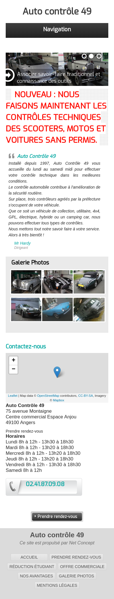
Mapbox (58, 400)
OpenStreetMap (48, 395)
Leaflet (12, 395)
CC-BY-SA (85, 395)
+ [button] (13, 360)
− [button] (13, 369)
